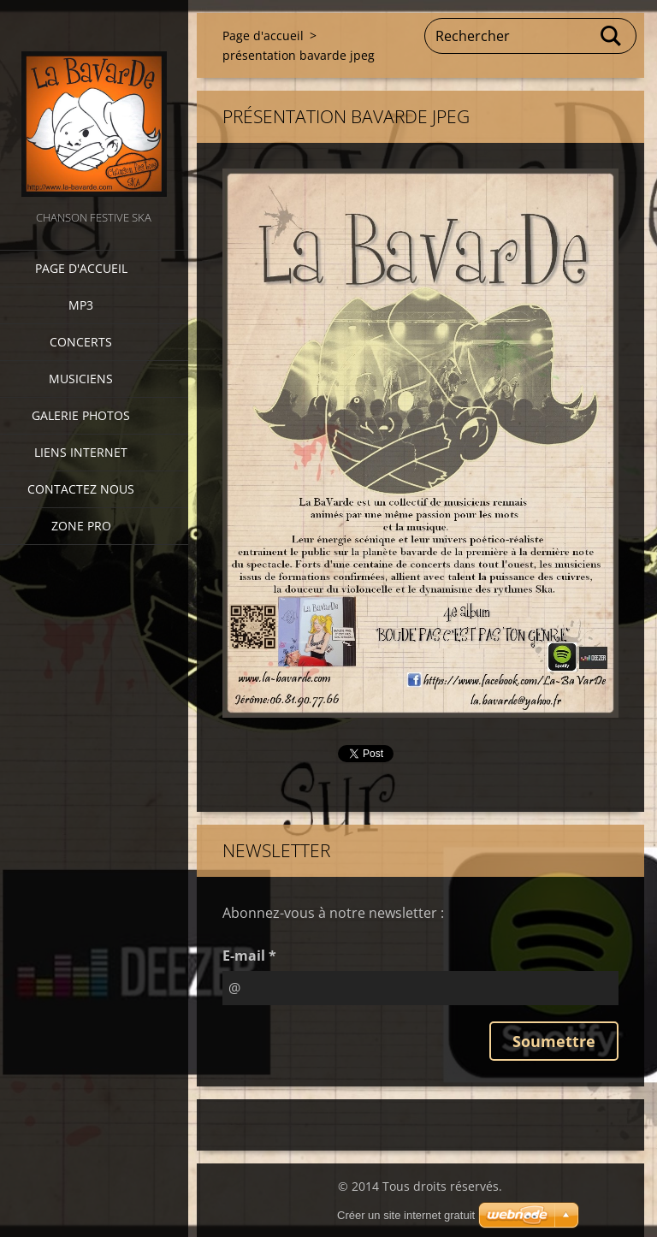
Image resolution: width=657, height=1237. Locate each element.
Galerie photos (81, 415)
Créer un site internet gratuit (406, 1215)
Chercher (612, 36)
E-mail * (249, 955)
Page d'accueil (81, 268)
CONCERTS (81, 342)
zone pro (81, 526)
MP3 (80, 305)
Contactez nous (80, 489)
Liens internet (80, 452)
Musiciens (81, 378)
